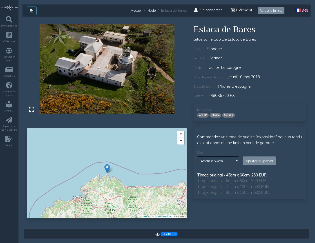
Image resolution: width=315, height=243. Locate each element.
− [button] (180, 141)
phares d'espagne (234, 86)
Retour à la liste (271, 11)
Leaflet (146, 216)
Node (151, 10)
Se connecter (208, 10)
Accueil (136, 10)
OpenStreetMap (163, 216)
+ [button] (180, 134)
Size (200, 152)
